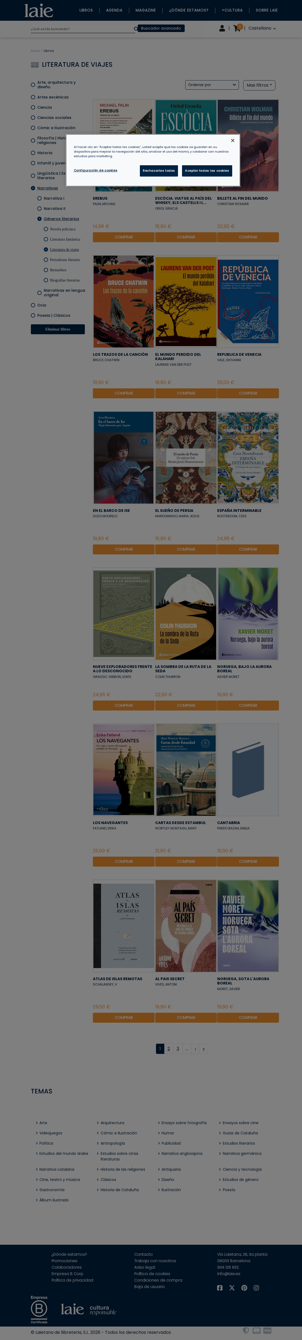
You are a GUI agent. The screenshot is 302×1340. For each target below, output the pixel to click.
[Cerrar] (233, 140)
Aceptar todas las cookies (207, 170)
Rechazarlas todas (159, 170)
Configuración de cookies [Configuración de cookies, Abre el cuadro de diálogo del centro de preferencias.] (96, 170)
